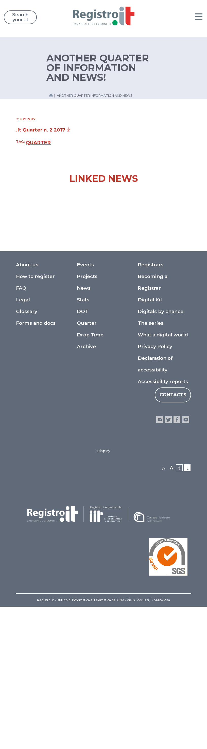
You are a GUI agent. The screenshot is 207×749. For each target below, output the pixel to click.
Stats (83, 442)
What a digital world (163, 477)
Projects (87, 418)
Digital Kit (150, 442)
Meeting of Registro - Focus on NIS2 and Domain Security (58, 307)
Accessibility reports (163, 524)
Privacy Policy (155, 489)
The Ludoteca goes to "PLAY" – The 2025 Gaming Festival (149, 307)
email (159, 561)
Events (85, 407)
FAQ (21, 430)
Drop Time (90, 477)
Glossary (26, 454)
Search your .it (20, 17)
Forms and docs (36, 465)
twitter (168, 561)
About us (27, 407)
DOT (82, 454)
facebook (177, 561)
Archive (86, 489)
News (84, 430)
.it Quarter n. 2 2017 (43, 130)
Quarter (38, 142)
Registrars (150, 407)
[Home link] (51, 95)
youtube (185, 561)
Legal (23, 442)
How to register (35, 418)
